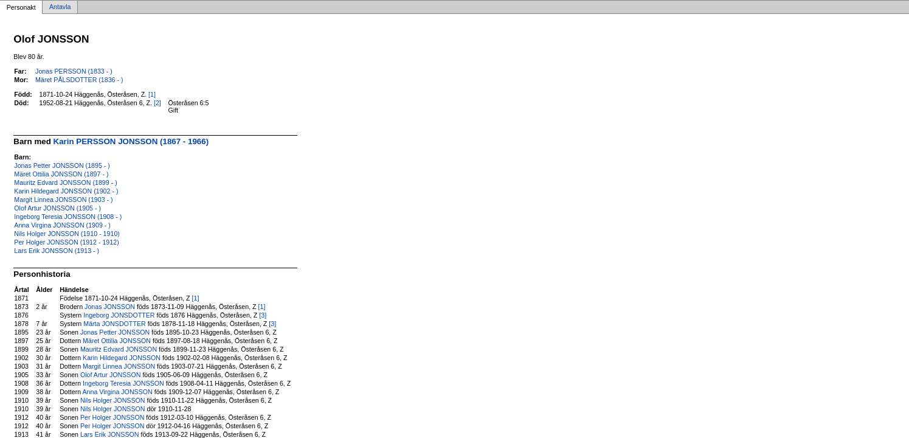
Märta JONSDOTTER (114, 323)
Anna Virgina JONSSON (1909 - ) (62, 225)
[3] (262, 315)
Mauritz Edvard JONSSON (118, 349)
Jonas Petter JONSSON (115, 332)
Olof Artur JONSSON (110, 374)
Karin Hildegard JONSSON (122, 357)
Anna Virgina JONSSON (118, 391)
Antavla (60, 7)
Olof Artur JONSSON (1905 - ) (57, 208)
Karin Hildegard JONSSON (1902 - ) (66, 191)
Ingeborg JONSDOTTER (118, 315)
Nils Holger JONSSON (112, 400)
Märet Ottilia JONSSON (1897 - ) (61, 174)
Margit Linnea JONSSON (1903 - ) (63, 199)
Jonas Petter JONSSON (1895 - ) (62, 165)
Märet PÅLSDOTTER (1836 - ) (79, 79)
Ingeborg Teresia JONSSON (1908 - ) (68, 216)
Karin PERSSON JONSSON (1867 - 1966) (131, 141)
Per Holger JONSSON (112, 417)
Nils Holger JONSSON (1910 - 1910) (67, 233)
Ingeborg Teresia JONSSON (123, 383)
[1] (152, 94)
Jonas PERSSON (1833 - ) (73, 71)
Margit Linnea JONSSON (119, 366)
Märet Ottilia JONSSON (117, 340)
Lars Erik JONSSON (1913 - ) (56, 250)
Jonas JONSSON (110, 306)
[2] (157, 102)
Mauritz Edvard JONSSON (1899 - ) (65, 182)
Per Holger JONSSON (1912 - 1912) (66, 242)
